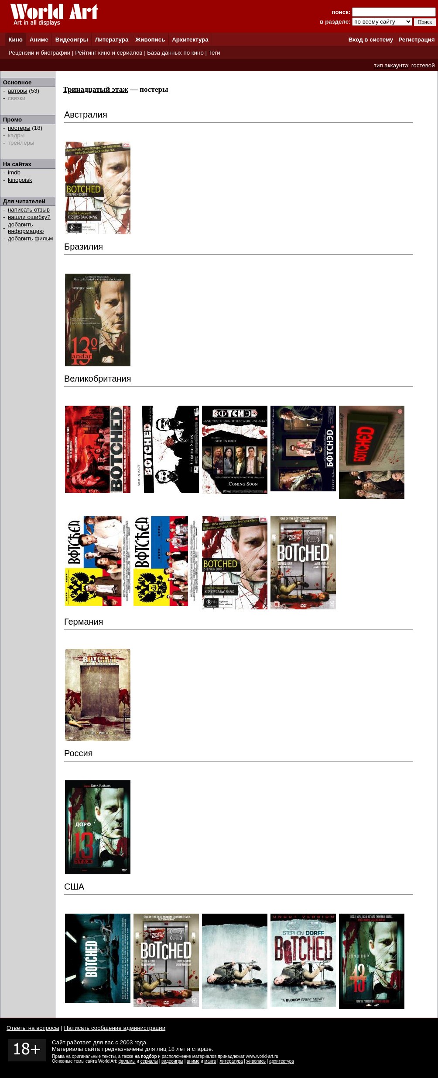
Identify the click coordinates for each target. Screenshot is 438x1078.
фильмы (127, 1061)
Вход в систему (371, 39)
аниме (193, 1061)
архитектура (281, 1061)
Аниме (39, 39)
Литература (112, 39)
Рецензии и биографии (39, 52)
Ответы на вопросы (33, 1028)
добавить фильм (30, 238)
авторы (17, 90)
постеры (19, 128)
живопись (256, 1061)
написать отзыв (29, 209)
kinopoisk (20, 180)
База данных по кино (175, 52)
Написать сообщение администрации (114, 1028)
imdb (14, 172)
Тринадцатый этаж (95, 89)
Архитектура (190, 39)
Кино (15, 39)
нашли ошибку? (29, 217)
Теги (214, 52)
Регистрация (416, 39)
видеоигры (172, 1061)
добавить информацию (26, 227)
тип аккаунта (391, 65)
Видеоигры (71, 39)
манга (210, 1061)
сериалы (149, 1061)
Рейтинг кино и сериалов (108, 52)
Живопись (150, 39)
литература (231, 1061)
